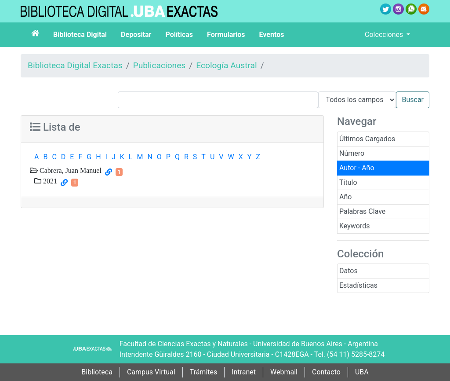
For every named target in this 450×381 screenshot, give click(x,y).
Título (348, 182)
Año (345, 197)
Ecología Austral (226, 65)
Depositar (136, 34)
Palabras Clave (362, 211)
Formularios (226, 34)
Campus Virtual (151, 372)
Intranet (244, 372)
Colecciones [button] (385, 34)
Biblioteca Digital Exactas (75, 65)
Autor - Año (356, 168)
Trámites (204, 372)
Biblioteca (96, 372)
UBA (362, 372)
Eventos (271, 34)
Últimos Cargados (367, 139)
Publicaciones (159, 65)
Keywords (354, 226)
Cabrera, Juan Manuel (70, 170)
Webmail (284, 372)
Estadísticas (358, 285)
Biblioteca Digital (80, 34)
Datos (348, 271)
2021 (49, 180)
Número (351, 153)
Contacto (326, 372)
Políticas (179, 34)
